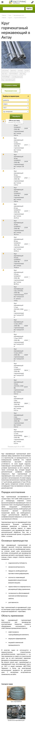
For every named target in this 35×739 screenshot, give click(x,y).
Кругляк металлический (20, 17)
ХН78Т (27, 71)
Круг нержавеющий (8, 80)
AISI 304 (4, 74)
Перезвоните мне (11, 91)
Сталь (9, 15)
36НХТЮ (13, 71)
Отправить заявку (10, 85)
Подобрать (16, 116)
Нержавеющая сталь (18, 15)
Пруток (10, 17)
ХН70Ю (20, 71)
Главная (4, 15)
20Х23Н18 (5, 71)
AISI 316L (22, 74)
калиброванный (17, 77)
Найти (29, 8)
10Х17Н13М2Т (13, 74)
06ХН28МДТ (6, 77)
